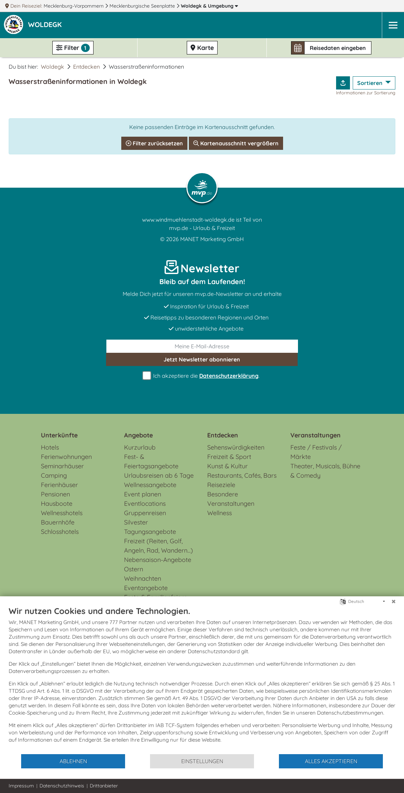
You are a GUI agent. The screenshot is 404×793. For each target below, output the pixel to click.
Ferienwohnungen (66, 457)
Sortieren (370, 82)
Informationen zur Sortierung (365, 92)
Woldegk (209, 6)
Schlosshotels (60, 532)
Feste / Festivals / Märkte (316, 452)
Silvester (136, 522)
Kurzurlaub (140, 447)
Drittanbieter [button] (104, 786)
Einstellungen (202, 761)
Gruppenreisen (145, 513)
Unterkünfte (59, 435)
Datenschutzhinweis (61, 786)
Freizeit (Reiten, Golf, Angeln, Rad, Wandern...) (158, 545)
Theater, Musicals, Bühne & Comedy (325, 470)
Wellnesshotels (61, 513)
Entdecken (86, 66)
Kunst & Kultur (227, 466)
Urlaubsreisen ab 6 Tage (159, 475)
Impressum (21, 786)
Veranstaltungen (315, 435)
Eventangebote (146, 588)
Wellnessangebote (150, 485)
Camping (54, 475)
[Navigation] (393, 25)
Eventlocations (145, 504)
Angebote (138, 435)
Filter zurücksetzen (154, 143)
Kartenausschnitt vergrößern (236, 143)
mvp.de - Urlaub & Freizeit (202, 227)
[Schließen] (393, 601)
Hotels (50, 447)
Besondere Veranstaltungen (230, 499)
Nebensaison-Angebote (157, 560)
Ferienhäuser (59, 485)
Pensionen (55, 494)
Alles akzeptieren (331, 761)
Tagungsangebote (150, 532)
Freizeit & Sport (229, 457)
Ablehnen (73, 761)
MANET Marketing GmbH (212, 239)
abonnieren (202, 359)
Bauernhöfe (57, 522)
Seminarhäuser (62, 466)
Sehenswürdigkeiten (235, 447)
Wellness (219, 513)
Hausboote (56, 504)
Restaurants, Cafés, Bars (241, 475)
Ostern (133, 569)
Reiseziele (221, 485)
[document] (202, 679)
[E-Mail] (202, 346)
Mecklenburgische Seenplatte (142, 6)
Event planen (142, 494)
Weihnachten (142, 578)
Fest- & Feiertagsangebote (151, 461)
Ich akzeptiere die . (202, 376)
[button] (46, 25)
